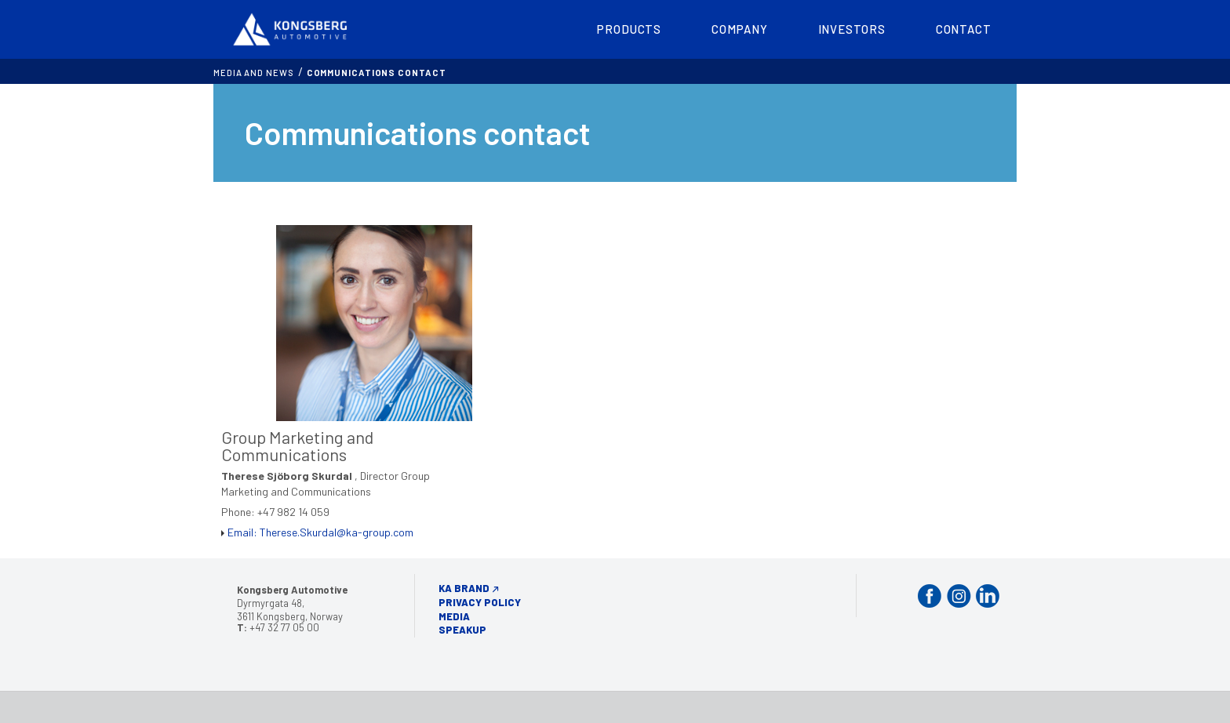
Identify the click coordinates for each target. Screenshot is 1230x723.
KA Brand (464, 588)
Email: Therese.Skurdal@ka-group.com (320, 532)
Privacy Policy (480, 602)
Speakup (462, 629)
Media (454, 616)
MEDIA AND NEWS (253, 72)
